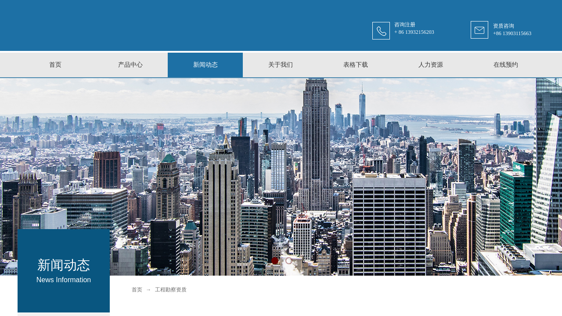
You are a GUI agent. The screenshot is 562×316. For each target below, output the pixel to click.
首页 (137, 290)
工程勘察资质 (171, 290)
